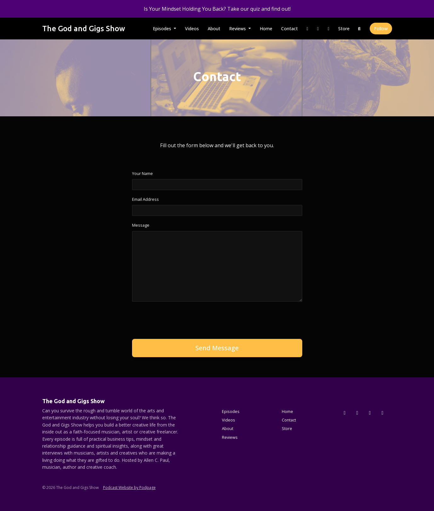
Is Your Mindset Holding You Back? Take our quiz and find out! (217, 8)
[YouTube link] (328, 28)
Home (266, 29)
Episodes (162, 29)
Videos (192, 29)
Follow (381, 29)
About (214, 29)
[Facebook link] (318, 28)
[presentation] (180, 319)
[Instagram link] (307, 28)
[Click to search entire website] (359, 28)
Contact (289, 29)
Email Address (145, 199)
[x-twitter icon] (345, 412)
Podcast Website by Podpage (129, 487)
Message (140, 225)
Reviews (238, 29)
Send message (217, 348)
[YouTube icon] (382, 412)
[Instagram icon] (357, 412)
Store (344, 29)
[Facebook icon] (370, 412)
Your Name (142, 173)
